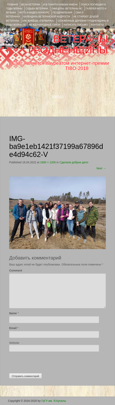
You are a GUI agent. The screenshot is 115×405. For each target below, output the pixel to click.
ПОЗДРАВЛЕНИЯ (62, 12)
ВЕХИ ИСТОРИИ (30, 4)
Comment (15, 270)
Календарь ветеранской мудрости (46, 16)
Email (13, 328)
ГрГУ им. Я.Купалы (54, 400)
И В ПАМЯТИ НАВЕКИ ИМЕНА (60, 4)
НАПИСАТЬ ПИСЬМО (76, 24)
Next (101, 168)
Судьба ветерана (37, 8)
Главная (12, 4)
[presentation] (39, 361)
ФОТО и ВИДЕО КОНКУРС (34, 12)
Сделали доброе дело (73, 162)
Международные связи (44, 24)
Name (13, 313)
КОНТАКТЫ (97, 24)
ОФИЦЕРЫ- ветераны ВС (66, 8)
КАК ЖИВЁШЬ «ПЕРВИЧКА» (38, 20)
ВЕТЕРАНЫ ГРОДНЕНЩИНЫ (68, 44)
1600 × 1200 (48, 162)
